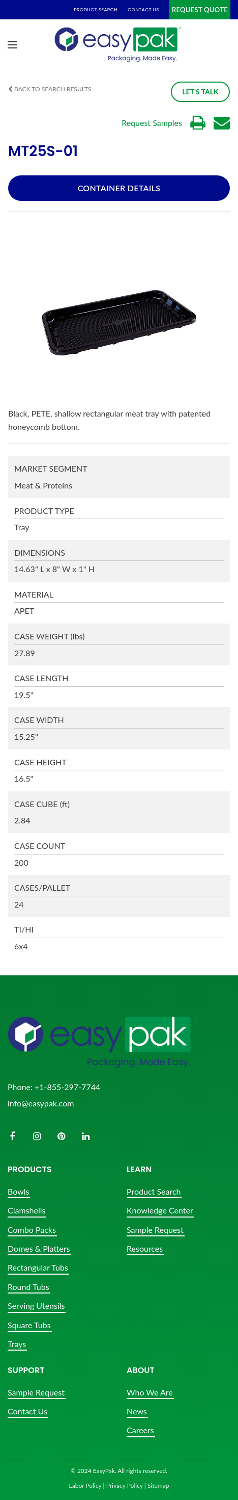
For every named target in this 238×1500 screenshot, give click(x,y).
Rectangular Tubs (38, 1267)
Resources (145, 1248)
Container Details (119, 188)
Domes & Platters (39, 1248)
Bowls (18, 1191)
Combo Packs (32, 1229)
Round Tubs (28, 1286)
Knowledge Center (160, 1210)
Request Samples (152, 122)
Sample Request (155, 1229)
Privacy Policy (124, 1485)
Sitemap (158, 1485)
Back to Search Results (49, 89)
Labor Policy (85, 1485)
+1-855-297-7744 (67, 1087)
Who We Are (150, 1392)
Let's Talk (196, 91)
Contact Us (27, 1411)
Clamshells (26, 1210)
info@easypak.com (41, 1103)
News (137, 1411)
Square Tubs (29, 1325)
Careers (140, 1430)
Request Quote (200, 10)
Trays (17, 1344)
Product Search (154, 1191)
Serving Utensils (36, 1305)
